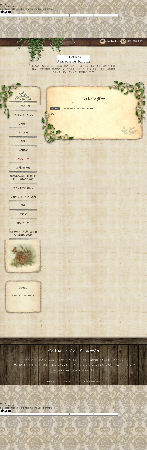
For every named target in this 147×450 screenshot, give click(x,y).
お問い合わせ (23, 168)
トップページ (23, 106)
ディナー (23, 303)
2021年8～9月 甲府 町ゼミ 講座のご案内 (23, 178)
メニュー (23, 133)
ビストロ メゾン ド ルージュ (73, 351)
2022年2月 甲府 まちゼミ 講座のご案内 (23, 233)
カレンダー (23, 159)
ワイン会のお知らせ (23, 188)
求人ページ (23, 223)
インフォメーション (23, 115)
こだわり (23, 124)
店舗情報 (23, 150)
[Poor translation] (7, 12)
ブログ (23, 214)
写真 (23, 141)
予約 (23, 206)
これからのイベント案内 (23, 197)
